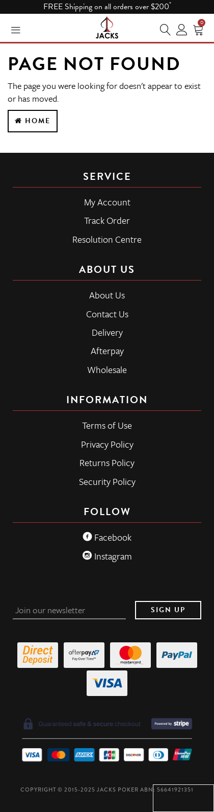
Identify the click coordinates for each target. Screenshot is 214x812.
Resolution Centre (107, 239)
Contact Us (107, 313)
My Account (107, 201)
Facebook (107, 537)
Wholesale (107, 369)
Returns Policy (107, 462)
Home (32, 120)
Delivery (107, 332)
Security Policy (107, 481)
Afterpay (107, 350)
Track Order (107, 220)
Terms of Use (107, 425)
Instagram (107, 556)
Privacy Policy (107, 444)
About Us (107, 294)
